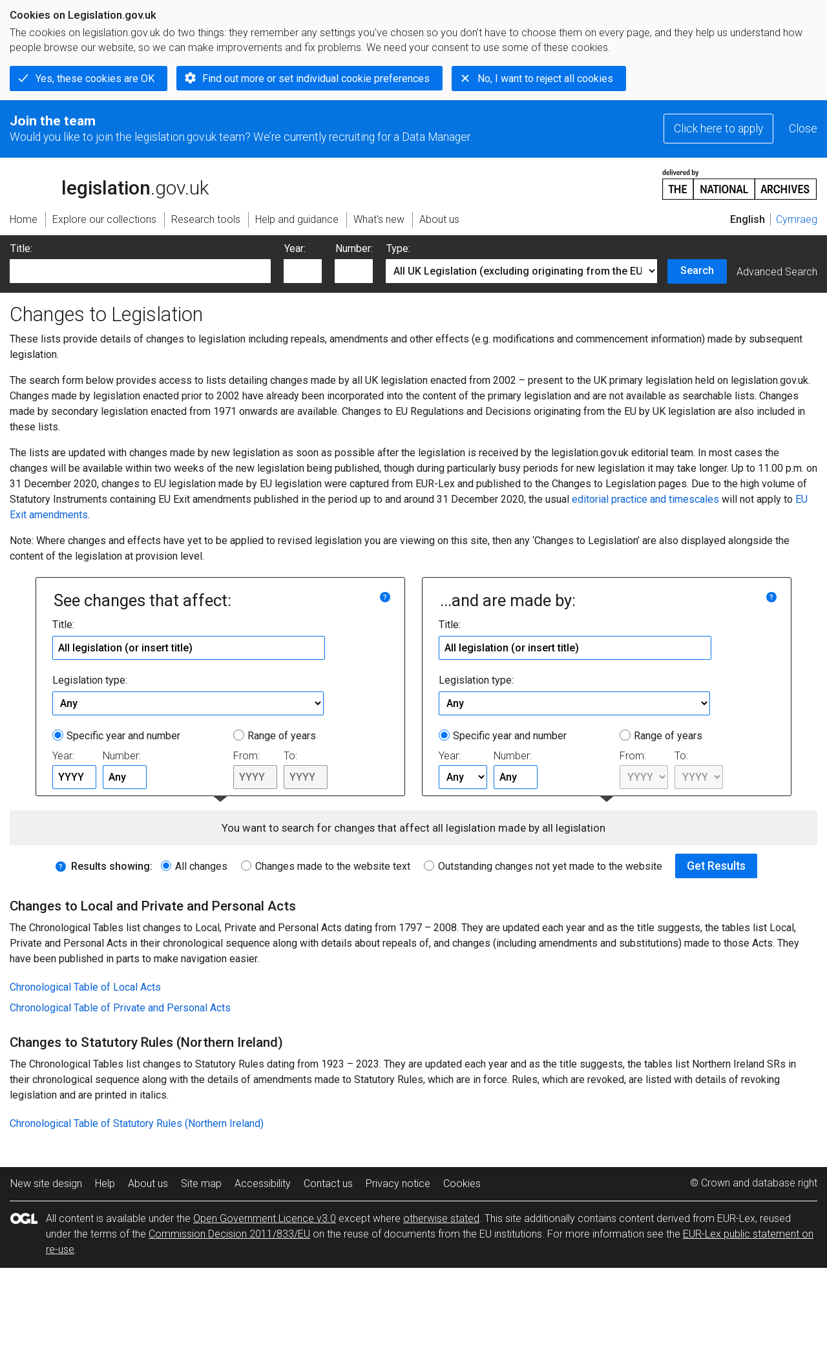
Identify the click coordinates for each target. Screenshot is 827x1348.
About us (148, 1183)
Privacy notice (398, 1183)
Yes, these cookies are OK (95, 78)
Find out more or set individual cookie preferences (316, 78)
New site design (46, 1183)
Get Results (716, 865)
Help (105, 1183)
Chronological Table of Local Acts (85, 987)
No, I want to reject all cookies (545, 78)
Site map (201, 1183)
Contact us (328, 1183)
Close (803, 128)
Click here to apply (718, 128)
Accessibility (263, 1183)
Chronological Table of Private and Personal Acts (120, 1008)
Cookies (462, 1183)
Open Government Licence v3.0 (264, 1218)
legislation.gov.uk (109, 183)
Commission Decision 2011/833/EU (229, 1234)
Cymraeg (796, 219)
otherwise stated (441, 1218)
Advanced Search (777, 272)
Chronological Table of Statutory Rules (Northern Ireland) (137, 1123)
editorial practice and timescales (645, 499)
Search (697, 270)
